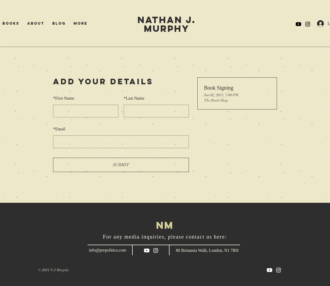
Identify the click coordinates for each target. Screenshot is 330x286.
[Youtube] (298, 24)
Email (59, 129)
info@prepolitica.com (107, 250)
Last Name (134, 98)
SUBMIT (121, 165)
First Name (63, 98)
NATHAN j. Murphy (166, 24)
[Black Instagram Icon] (308, 24)
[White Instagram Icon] (156, 250)
